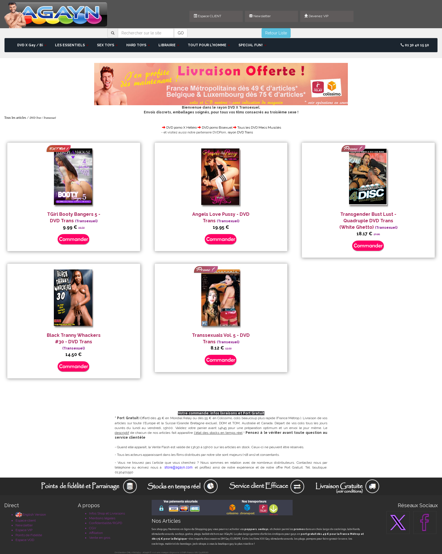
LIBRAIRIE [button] (168, 45)
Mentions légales (102, 518)
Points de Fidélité (29, 535)
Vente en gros (99, 538)
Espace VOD (25, 540)
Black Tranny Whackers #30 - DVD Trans (74, 342)
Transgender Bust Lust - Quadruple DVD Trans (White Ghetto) (368, 221)
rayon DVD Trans (240, 132)
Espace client (26, 520)
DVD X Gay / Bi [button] (32, 45)
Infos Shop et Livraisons (107, 513)
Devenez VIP (316, 16)
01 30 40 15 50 (415, 45)
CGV (92, 528)
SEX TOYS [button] (107, 45)
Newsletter (260, 16)
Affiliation (96, 533)
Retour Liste (276, 33)
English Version (31, 514)
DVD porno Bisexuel (217, 127)
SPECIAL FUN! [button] (252, 45)
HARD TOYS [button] (138, 45)
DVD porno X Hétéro (181, 127)
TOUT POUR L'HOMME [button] (209, 45)
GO (181, 33)
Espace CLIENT (207, 16)
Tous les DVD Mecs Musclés (259, 127)
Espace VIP (24, 530)
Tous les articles (15, 118)
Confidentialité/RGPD (105, 523)
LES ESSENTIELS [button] (72, 45)
